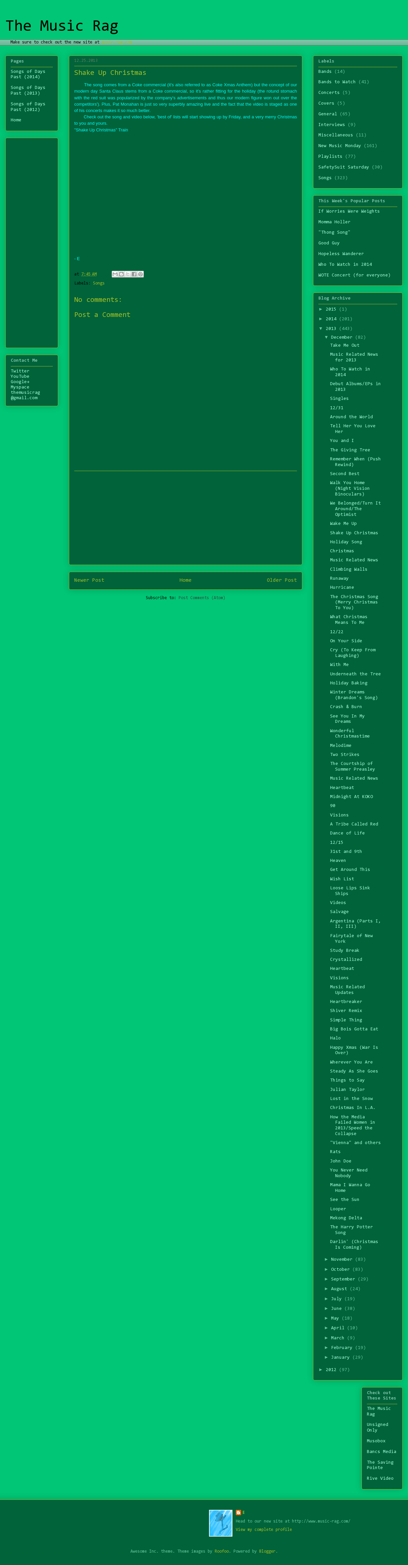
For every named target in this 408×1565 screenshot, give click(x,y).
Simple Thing (346, 1020)
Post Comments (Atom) (202, 598)
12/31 (336, 408)
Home (186, 580)
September (344, 1279)
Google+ (20, 382)
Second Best (345, 474)
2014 (332, 319)
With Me (339, 665)
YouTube (20, 376)
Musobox (376, 1441)
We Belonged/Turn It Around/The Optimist (355, 509)
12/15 (336, 843)
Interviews (331, 125)
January (341, 1357)
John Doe (340, 1161)
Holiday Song (346, 542)
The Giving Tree (350, 450)
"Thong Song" (334, 232)
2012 (332, 1370)
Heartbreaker (346, 1002)
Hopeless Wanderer (341, 254)
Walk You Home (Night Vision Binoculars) (350, 489)
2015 (332, 309)
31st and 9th (346, 852)
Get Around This (350, 870)
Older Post (282, 580)
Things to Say (347, 1080)
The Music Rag (61, 27)
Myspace (20, 387)
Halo (335, 1038)
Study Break (345, 950)
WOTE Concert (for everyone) (354, 275)
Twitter (20, 371)
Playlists (330, 156)
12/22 (336, 632)
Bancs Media (381, 1452)
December (343, 337)
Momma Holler (334, 222)
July (337, 1299)
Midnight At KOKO (351, 797)
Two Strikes (345, 755)
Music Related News (354, 560)
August (340, 1289)
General (327, 114)
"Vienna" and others (355, 1143)
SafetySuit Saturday (343, 167)
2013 (332, 329)
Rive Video (380, 1478)
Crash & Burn (346, 707)
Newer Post (89, 580)
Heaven (338, 861)
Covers (326, 103)
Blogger (267, 1551)
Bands (325, 72)
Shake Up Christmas (354, 533)
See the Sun (345, 1200)
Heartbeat (342, 788)
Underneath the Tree (355, 674)
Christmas (342, 551)
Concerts (329, 93)
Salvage (339, 912)
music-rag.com (117, 42)
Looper (338, 1209)
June (337, 1309)
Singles (339, 399)
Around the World (351, 417)
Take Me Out (345, 345)
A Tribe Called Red (354, 824)
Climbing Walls (349, 569)
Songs (99, 283)
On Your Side (346, 641)
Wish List (342, 879)
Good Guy (329, 243)
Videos (338, 903)
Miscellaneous (335, 135)
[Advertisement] (31, 240)
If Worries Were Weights (349, 211)
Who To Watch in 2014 (345, 264)
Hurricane (342, 587)
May (336, 1318)
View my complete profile (264, 1530)
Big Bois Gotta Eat (354, 1029)
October (341, 1269)
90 (332, 806)
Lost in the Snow (351, 1099)
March (339, 1338)
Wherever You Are (351, 1062)
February (343, 1348)
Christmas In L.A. (353, 1108)
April (339, 1328)
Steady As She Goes (354, 1071)
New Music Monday (339, 146)
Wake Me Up (343, 524)
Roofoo (222, 1551)
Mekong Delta (346, 1218)
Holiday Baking (349, 683)
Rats (335, 1152)
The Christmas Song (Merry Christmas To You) (354, 603)
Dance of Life (347, 833)
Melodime (340, 746)
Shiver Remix (346, 1011)
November (343, 1259)
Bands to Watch (337, 82)
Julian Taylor (347, 1090)
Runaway (339, 578)
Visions (339, 815)
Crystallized (346, 960)
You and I (342, 441)
